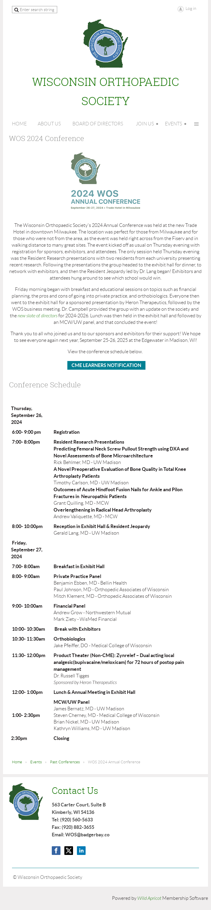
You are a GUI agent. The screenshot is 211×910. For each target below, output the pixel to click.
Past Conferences (65, 762)
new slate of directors (37, 315)
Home (17, 762)
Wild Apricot (149, 898)
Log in (191, 8)
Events (36, 762)
